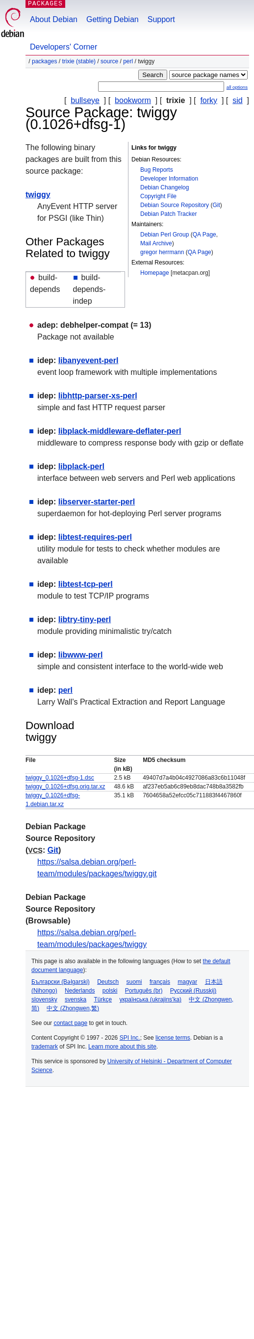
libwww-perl (80, 655)
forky (208, 100)
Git (216, 205)
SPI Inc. (130, 1037)
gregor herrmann (162, 252)
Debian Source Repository (174, 205)
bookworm (133, 100)
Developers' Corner (63, 47)
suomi (134, 981)
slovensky (44, 999)
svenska (75, 999)
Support (161, 19)
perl (128, 61)
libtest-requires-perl (95, 537)
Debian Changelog (164, 187)
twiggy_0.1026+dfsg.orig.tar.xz (65, 786)
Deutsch (108, 981)
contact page (70, 1023)
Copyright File (158, 196)
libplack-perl (81, 466)
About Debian (53, 19)
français (160, 981)
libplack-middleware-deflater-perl (119, 431)
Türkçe (103, 999)
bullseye (85, 100)
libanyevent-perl (88, 360)
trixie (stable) (79, 61)
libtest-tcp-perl (85, 584)
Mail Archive (156, 243)
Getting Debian (112, 19)
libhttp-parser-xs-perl (97, 396)
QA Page (204, 234)
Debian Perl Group (164, 234)
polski (110, 990)
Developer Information (169, 178)
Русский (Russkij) (193, 990)
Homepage (154, 272)
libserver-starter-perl (96, 502)
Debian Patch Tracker (168, 213)
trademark (44, 1046)
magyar (187, 981)
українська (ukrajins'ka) (150, 999)
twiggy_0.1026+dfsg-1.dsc (59, 777)
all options (237, 87)
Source (109, 61)
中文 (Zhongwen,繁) (73, 1008)
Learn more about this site (122, 1046)
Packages (44, 61)
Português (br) (144, 990)
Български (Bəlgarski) (60, 981)
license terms (172, 1037)
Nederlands (80, 990)
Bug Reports (156, 169)
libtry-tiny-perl (84, 619)
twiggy (38, 194)
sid (237, 100)
